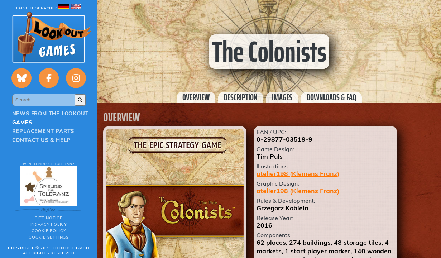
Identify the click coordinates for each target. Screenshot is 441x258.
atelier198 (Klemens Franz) (298, 173)
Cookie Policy (49, 230)
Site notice (49, 217)
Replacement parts (43, 131)
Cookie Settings (49, 237)
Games (22, 122)
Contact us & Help (41, 140)
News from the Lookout (50, 113)
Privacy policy (48, 224)
